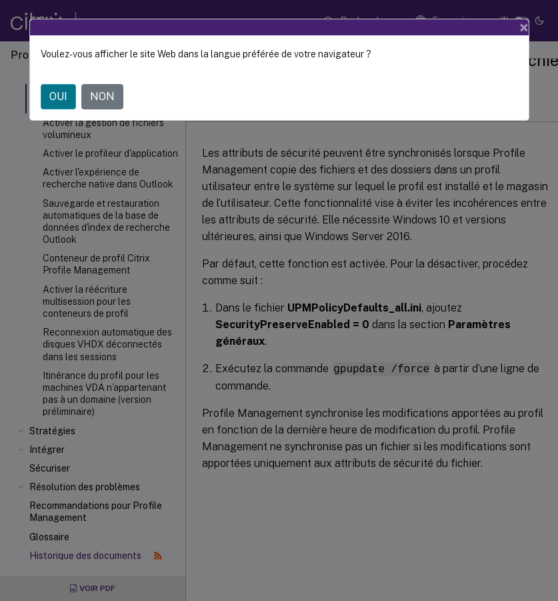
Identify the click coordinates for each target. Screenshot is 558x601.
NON (102, 96)
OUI (58, 96)
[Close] (524, 27)
